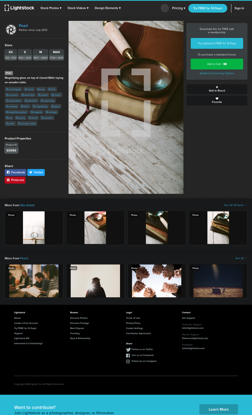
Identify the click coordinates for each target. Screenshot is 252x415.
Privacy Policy (133, 323)
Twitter (36, 172)
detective (28, 95)
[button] (50, 8)
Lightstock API (21, 338)
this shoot (27, 205)
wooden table (27, 123)
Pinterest (15, 180)
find (52, 89)
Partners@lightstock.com (195, 338)
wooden (47, 117)
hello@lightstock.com (193, 348)
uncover (12, 95)
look (41, 89)
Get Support (188, 318)
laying (20, 117)
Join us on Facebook (143, 355)
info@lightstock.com (192, 328)
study (29, 89)
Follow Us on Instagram (144, 361)
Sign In (239, 8)
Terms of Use (133, 318)
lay (9, 117)
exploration (13, 100)
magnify (36, 112)
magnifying (40, 106)
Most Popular (77, 328)
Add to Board (217, 89)
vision (56, 95)
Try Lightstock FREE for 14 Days (217, 43)
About (17, 318)
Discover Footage (79, 323)
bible (25, 106)
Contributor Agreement (138, 333)
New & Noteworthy (80, 338)
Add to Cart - (217, 64)
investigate (13, 89)
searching (47, 100)
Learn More (219, 409)
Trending (75, 333)
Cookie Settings (134, 328)
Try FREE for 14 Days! (208, 8)
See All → (241, 258)
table (10, 123)
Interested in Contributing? (28, 343)
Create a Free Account (26, 323)
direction (31, 100)
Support (18, 333)
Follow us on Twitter (142, 349)
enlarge (51, 112)
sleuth (43, 95)
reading (11, 106)
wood (33, 117)
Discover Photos (79, 318)
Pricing (178, 8)
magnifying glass (16, 112)
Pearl (23, 26)
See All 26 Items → (235, 205)
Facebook (15, 172)
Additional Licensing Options (217, 73)
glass (55, 106)
